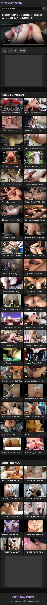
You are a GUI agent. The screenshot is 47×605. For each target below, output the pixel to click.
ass (10, 50)
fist (16, 50)
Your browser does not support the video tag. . (23, 34)
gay (4, 50)
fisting (22, 50)
